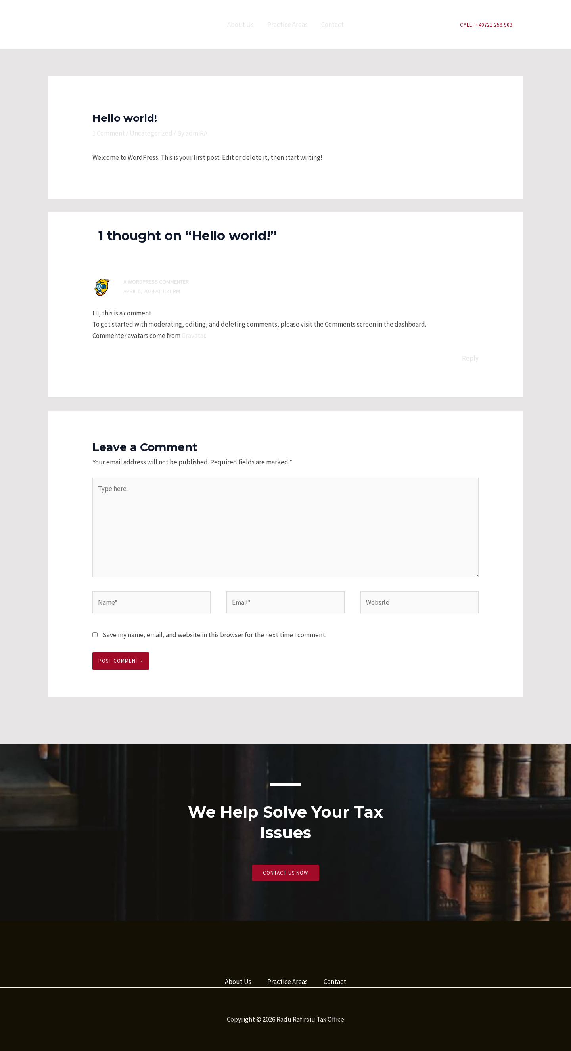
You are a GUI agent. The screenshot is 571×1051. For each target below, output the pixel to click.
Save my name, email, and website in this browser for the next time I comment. (214, 635)
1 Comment (108, 133)
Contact (332, 24)
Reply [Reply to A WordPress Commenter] (470, 358)
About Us (240, 24)
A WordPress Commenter (156, 281)
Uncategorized (151, 133)
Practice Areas (287, 24)
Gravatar (193, 335)
